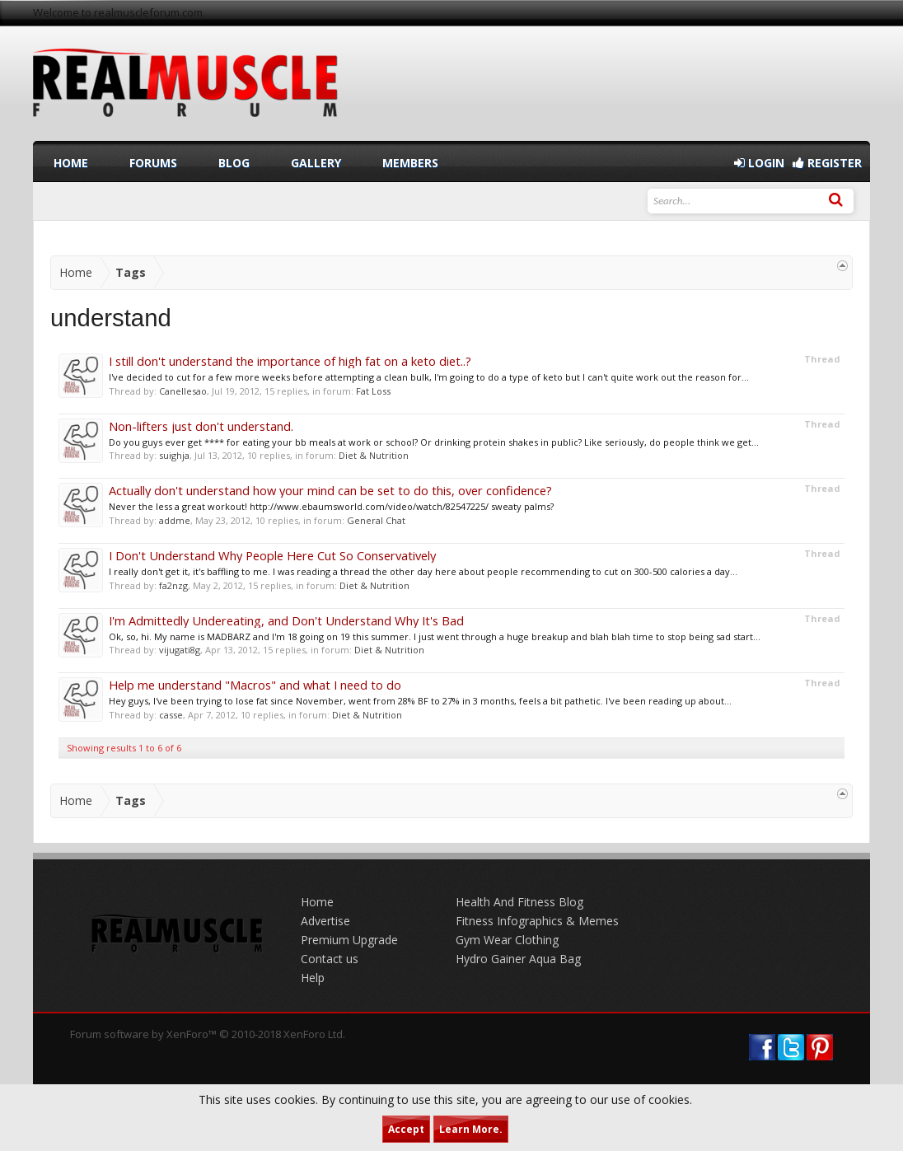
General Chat (376, 520)
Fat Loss (373, 391)
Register (827, 163)
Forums (153, 163)
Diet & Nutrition (374, 455)
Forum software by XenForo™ (207, 1034)
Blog (234, 163)
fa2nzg (173, 585)
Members (410, 163)
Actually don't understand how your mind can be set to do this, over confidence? (330, 490)
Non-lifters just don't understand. (201, 426)
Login (759, 163)
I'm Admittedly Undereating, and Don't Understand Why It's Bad (286, 620)
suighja (174, 455)
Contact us (329, 958)
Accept (406, 1129)
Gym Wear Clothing (507, 939)
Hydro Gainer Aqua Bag (518, 958)
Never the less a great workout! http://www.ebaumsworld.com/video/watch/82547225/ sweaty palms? (331, 506)
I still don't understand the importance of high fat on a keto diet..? (290, 361)
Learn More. (471, 1129)
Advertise (325, 921)
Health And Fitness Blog (519, 902)
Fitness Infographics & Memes (537, 921)
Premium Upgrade (349, 939)
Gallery (316, 163)
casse (171, 715)
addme (174, 520)
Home (71, 163)
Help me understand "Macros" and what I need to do (255, 684)
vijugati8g (179, 649)
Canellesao (183, 391)
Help (313, 977)
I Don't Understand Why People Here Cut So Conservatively (272, 555)
